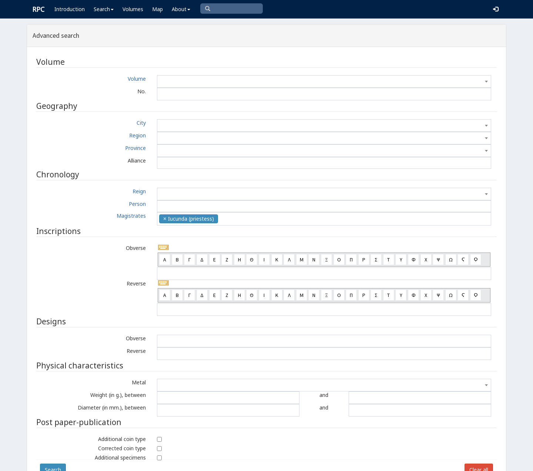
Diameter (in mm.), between (112, 407)
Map (157, 9)
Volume (137, 78)
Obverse (136, 247)
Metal (139, 382)
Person (137, 203)
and (323, 394)
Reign (139, 191)
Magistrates (131, 215)
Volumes (133, 9)
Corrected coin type (122, 448)
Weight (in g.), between (118, 394)
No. (141, 91)
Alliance (137, 160)
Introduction (69, 9)
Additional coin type (122, 438)
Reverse (136, 283)
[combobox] (324, 81)
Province (135, 147)
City (141, 122)
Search (104, 9)
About (181, 9)
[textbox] (324, 81)
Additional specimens (120, 457)
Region (137, 135)
